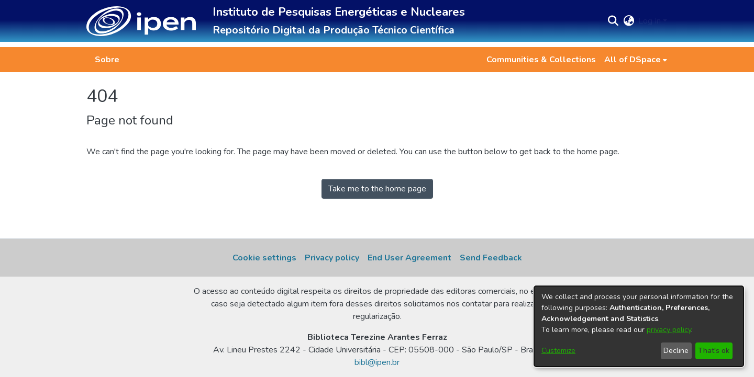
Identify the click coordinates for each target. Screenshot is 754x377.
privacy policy (669, 330)
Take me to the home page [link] (377, 189)
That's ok (713, 351)
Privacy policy (332, 258)
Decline (676, 351)
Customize (558, 351)
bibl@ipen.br (377, 362)
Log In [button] (650, 21)
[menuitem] (635, 59)
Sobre (107, 59)
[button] (141, 21)
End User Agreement (409, 258)
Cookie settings (264, 258)
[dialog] (639, 326)
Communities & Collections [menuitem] (541, 59)
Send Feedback (491, 258)
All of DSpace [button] (632, 59)
